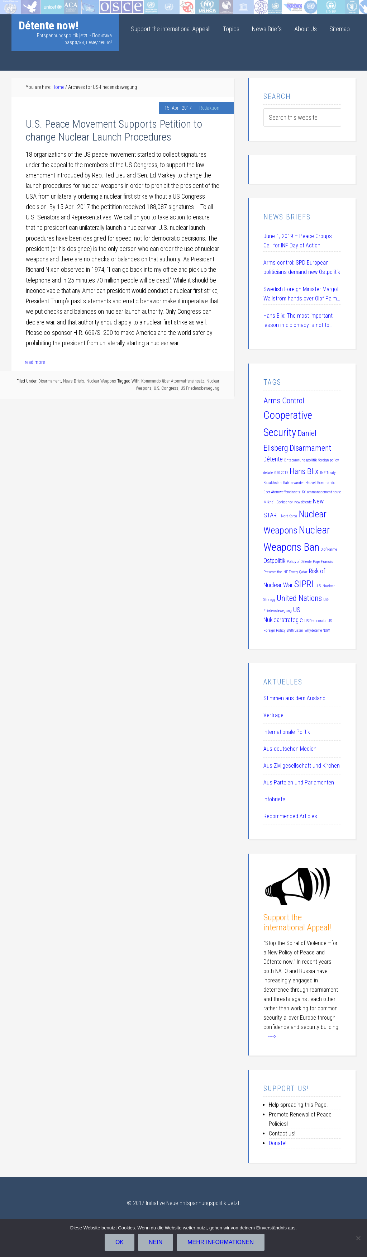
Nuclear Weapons (101, 381)
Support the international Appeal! (297, 922)
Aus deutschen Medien (289, 748)
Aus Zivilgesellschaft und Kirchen (301, 765)
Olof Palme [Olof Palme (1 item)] (329, 549)
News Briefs (73, 381)
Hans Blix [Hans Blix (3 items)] (304, 471)
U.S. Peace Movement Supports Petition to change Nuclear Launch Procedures (114, 130)
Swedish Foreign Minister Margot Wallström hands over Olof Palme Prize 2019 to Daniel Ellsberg (301, 294)
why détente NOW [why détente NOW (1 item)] (317, 630)
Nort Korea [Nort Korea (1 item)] (289, 516)
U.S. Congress (166, 388)
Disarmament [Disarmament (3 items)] (310, 447)
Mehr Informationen (221, 1243)
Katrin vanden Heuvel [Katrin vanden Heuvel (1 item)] (299, 482)
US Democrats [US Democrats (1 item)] (315, 620)
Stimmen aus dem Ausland (294, 698)
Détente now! (48, 25)
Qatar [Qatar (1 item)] (303, 572)
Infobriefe (274, 799)
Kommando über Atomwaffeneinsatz (172, 381)
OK (120, 1243)
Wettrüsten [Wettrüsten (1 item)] (295, 630)
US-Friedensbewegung (200, 388)
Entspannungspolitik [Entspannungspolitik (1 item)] (300, 460)
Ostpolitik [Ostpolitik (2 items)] (274, 560)
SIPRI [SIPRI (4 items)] (304, 584)
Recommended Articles (290, 816)
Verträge (273, 715)
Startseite (12, 5)
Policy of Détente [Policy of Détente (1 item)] (299, 561)
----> (272, 1036)
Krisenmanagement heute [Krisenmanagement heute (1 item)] (321, 492)
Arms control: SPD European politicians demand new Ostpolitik (301, 267)
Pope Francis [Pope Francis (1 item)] (323, 561)
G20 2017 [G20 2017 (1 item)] (281, 472)
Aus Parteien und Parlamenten (298, 782)
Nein (156, 1243)
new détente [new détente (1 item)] (302, 502)
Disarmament (49, 381)
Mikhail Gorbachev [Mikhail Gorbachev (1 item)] (278, 502)
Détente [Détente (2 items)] (273, 459)
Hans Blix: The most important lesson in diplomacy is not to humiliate (298, 321)
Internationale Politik (286, 732)
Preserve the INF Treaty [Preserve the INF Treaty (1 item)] (280, 572)
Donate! (277, 1143)
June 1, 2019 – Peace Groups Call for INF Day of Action (297, 241)
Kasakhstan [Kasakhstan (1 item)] (272, 482)
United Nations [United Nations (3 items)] (299, 598)
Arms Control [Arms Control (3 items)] (283, 400)
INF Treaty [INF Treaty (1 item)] (327, 472)
